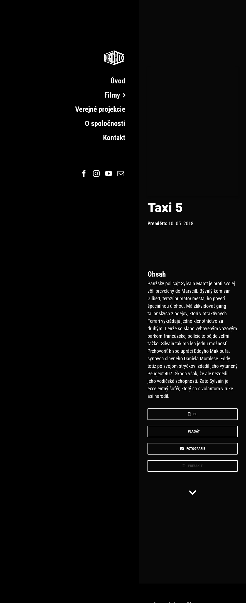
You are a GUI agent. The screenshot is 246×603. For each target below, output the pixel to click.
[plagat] (192, 431)
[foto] (192, 449)
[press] (192, 466)
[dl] (192, 414)
